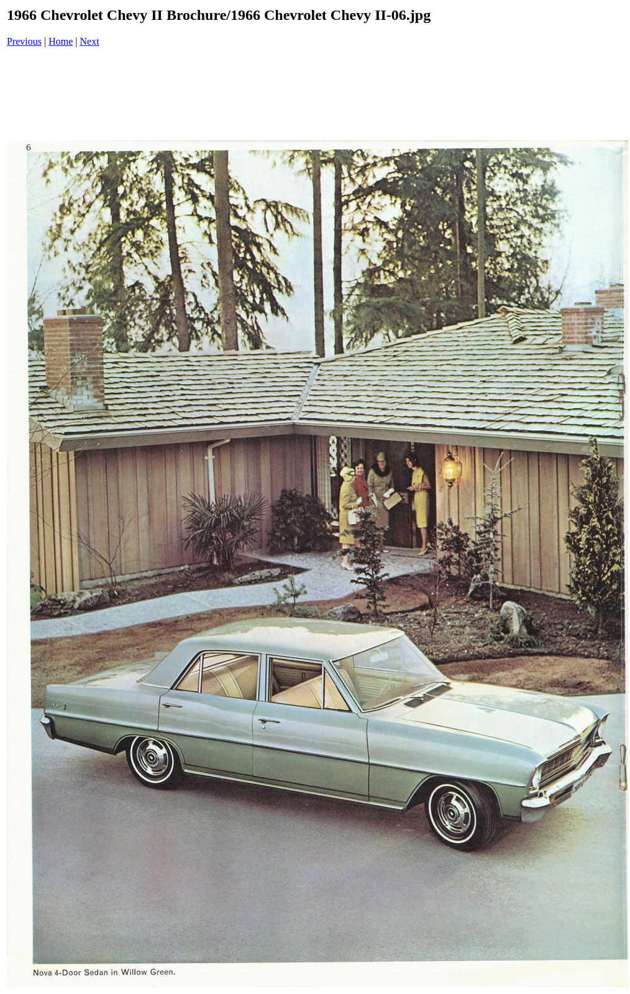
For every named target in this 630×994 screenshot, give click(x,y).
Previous (24, 41)
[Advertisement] (317, 95)
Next (89, 41)
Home (60, 41)
